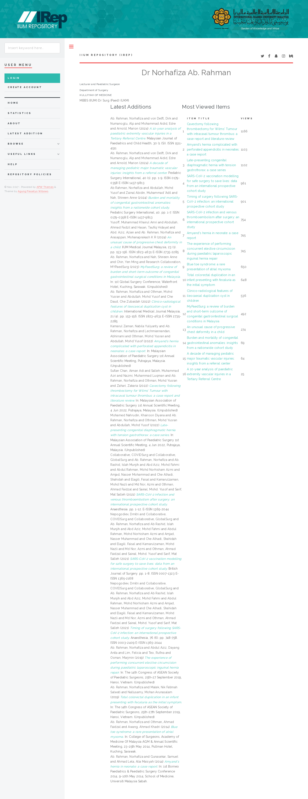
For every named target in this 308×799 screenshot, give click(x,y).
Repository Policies (30, 174)
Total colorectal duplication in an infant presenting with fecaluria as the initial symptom (211, 280)
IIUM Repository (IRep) (106, 55)
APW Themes (45, 186)
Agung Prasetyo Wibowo (33, 191)
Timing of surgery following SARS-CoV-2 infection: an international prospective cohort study (212, 201)
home (13, 103)
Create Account (25, 87)
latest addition (25, 133)
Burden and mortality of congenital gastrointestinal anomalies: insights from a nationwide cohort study (212, 342)
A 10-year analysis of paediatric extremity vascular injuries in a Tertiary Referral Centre (210, 374)
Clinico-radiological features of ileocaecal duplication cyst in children (209, 295)
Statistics (19, 113)
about (14, 123)
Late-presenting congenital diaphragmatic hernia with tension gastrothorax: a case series (211, 165)
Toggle (71, 46)
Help (12, 164)
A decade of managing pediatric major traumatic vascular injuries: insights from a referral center (211, 358)
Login (14, 78)
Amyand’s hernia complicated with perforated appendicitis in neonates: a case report (213, 149)
